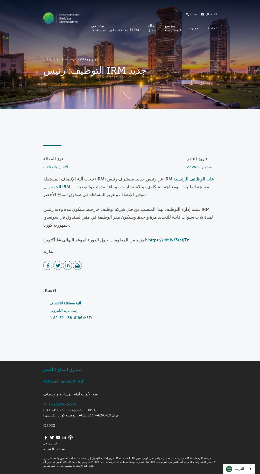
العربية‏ (235, 469)
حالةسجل (152, 28)
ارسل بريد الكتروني (65, 310)
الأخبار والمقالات (57, 59)
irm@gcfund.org (60, 404)
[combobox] (239, 469)
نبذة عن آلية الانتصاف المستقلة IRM (115, 28)
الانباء (212, 28)
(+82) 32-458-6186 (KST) (71, 318)
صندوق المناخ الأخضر (62, 370)
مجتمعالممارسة (173, 28)
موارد (194, 28)
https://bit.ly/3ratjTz (168, 239)
